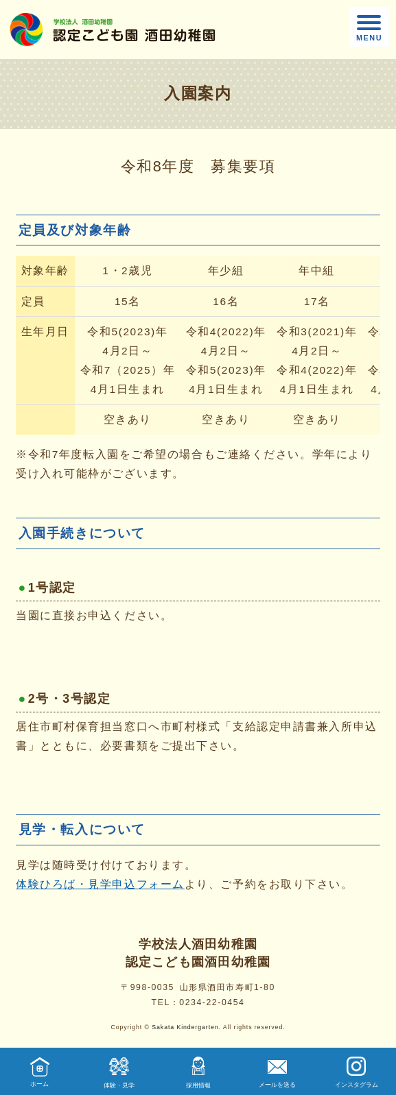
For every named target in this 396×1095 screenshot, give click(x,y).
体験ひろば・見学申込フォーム (100, 884)
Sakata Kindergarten (185, 1027)
